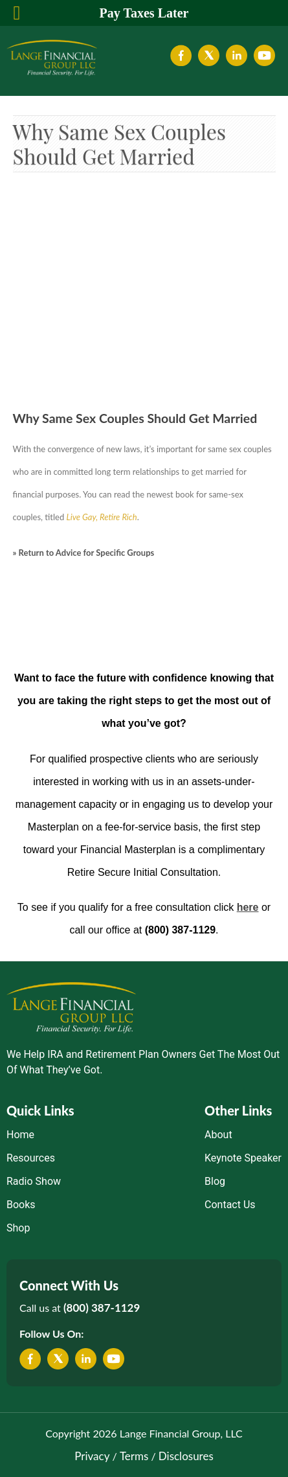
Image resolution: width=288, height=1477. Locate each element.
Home (20, 1134)
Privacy (91, 1456)
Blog (215, 1181)
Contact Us (230, 1204)
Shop (18, 1228)
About (218, 1134)
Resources (30, 1158)
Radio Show (33, 1181)
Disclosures (186, 1456)
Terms (134, 1456)
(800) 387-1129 (101, 1307)
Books (21, 1204)
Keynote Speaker (243, 1158)
